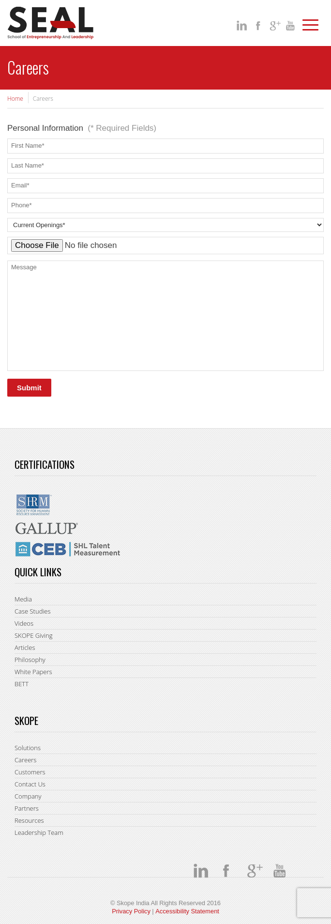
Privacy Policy (131, 911)
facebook (259, 25)
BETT (22, 683)
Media (23, 599)
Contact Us (30, 784)
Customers (30, 772)
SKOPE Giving (33, 635)
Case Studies (33, 611)
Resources (29, 820)
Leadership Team (39, 832)
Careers (25, 759)
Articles (25, 647)
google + (275, 25)
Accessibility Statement (187, 911)
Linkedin (242, 25)
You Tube (292, 25)
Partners (27, 808)
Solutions (28, 747)
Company (28, 796)
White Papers (33, 671)
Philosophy (30, 659)
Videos (24, 623)
